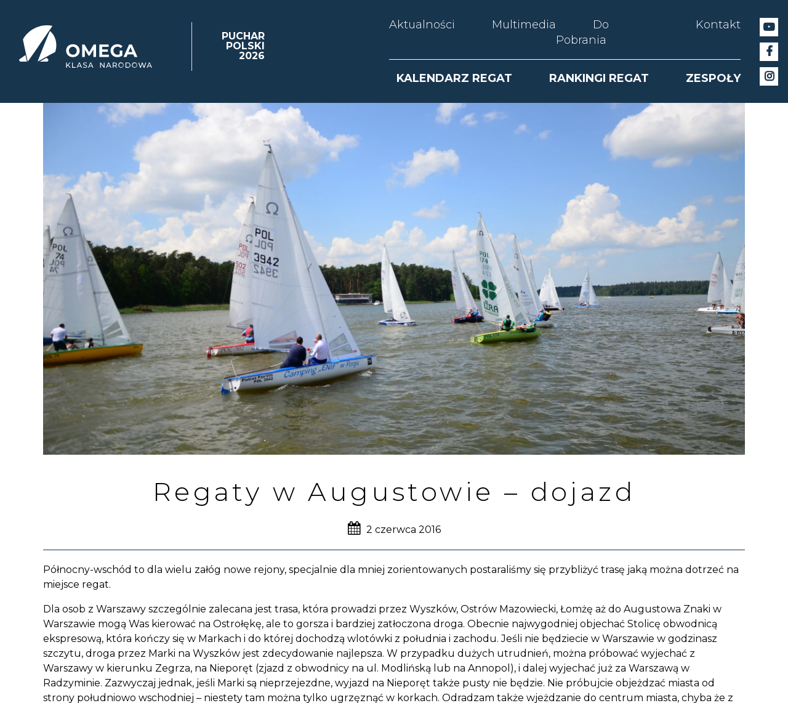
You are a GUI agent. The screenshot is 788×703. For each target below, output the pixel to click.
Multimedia (524, 24)
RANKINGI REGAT (599, 78)
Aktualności (422, 24)
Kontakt (718, 24)
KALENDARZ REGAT (454, 78)
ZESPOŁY (713, 78)
